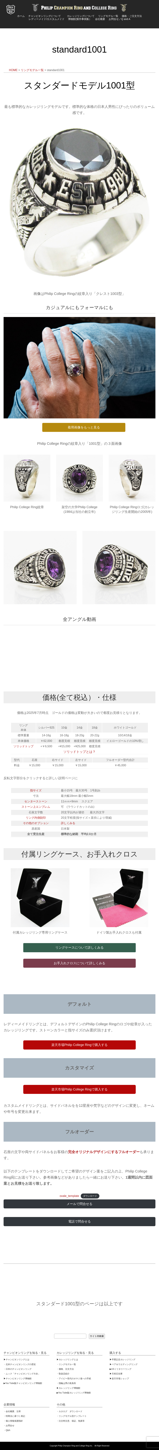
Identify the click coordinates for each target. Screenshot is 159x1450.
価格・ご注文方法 (132, 16)
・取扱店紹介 (63, 1373)
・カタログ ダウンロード (69, 1411)
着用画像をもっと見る (84, 427)
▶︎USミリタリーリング (120, 1369)
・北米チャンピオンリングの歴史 (20, 1364)
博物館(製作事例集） (79, 19)
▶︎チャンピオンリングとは (16, 1359)
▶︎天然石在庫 (116, 1373)
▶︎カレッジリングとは (67, 1359)
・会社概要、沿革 (12, 1411)
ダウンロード (90, 1196)
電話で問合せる (79, 1221)
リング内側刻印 (36, 817)
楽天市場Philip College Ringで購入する (79, 1045)
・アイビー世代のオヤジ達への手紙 (74, 1378)
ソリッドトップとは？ (79, 752)
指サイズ (36, 790)
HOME (13, 70)
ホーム (21, 16)
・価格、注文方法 (65, 1369)
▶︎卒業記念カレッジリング (122, 1359)
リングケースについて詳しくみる (79, 947)
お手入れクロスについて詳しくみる (79, 963)
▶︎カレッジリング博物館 (68, 1388)
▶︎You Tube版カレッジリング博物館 (74, 1392)
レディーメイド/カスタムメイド (46, 19)
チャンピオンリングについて (45, 16)
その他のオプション (36, 823)
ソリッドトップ (23, 746)
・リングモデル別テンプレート (72, 1416)
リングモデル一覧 (108, 16)
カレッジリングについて (81, 16)
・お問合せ (9, 1425)
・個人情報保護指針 (13, 1421)
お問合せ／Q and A (119, 19)
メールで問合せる (79, 1204)
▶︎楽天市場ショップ (119, 1378)
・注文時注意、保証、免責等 (71, 1421)
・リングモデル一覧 (66, 1364)
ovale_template (69, 1195)
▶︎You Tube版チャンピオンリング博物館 (23, 1383)
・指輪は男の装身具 (66, 1383)
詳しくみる (68, 823)
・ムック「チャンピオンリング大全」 (22, 1373)
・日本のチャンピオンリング (18, 1369)
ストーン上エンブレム (35, 806)
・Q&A (7, 1430)
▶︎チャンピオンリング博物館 (18, 1378)
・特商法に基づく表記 (14, 1416)
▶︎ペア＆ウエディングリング (124, 1364)
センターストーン (35, 801)
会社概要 (100, 19)
